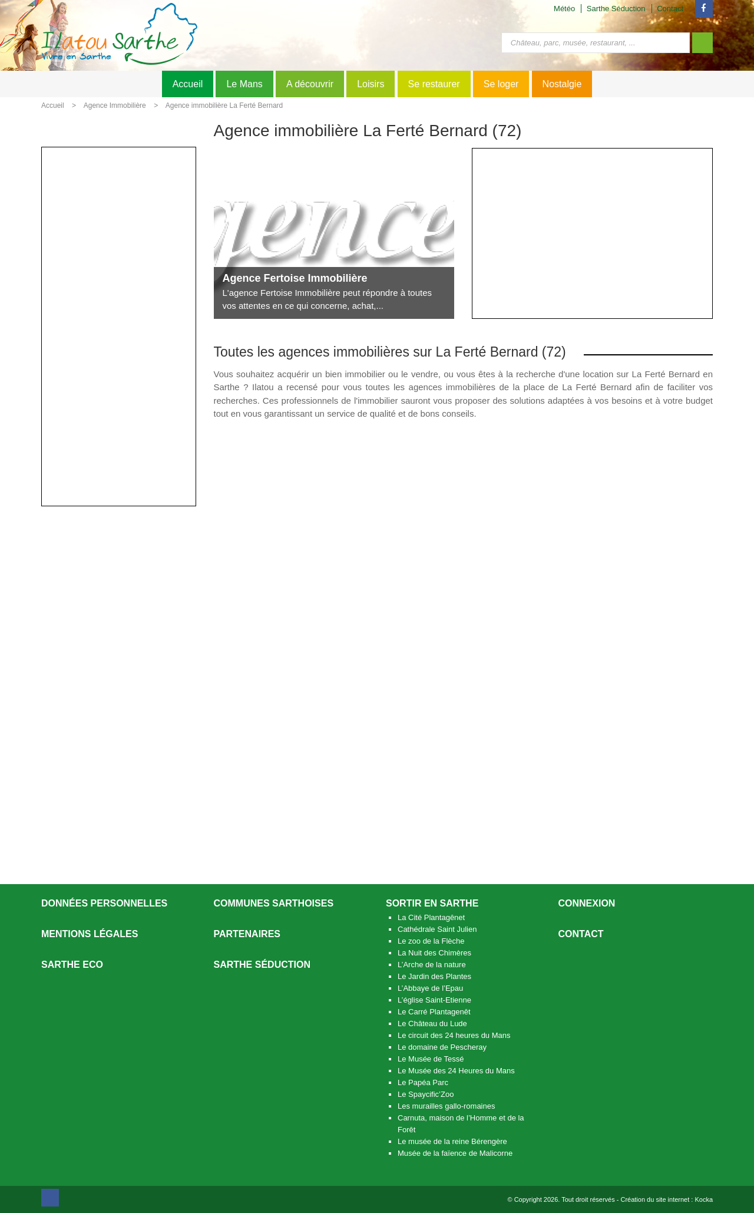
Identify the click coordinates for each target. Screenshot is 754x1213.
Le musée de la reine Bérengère (452, 1141)
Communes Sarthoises (274, 903)
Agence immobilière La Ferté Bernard (224, 105)
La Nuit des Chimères (434, 952)
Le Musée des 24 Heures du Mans (456, 1070)
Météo (564, 8)
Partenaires (247, 934)
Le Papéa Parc (423, 1082)
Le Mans (244, 84)
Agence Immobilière (115, 105)
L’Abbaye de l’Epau (430, 988)
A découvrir (309, 84)
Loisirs (370, 84)
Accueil (188, 84)
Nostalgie (562, 84)
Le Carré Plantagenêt (434, 1011)
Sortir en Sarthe (432, 903)
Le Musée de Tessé (431, 1058)
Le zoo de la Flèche (431, 941)
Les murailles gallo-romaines (446, 1106)
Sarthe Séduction (616, 8)
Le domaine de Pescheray (442, 1047)
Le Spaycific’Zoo (426, 1094)
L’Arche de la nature (432, 964)
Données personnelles (104, 903)
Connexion (587, 903)
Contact (670, 8)
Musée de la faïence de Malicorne (455, 1153)
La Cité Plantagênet (431, 917)
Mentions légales (89, 934)
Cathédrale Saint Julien (437, 929)
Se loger (501, 84)
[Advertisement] (592, 233)
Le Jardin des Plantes (434, 976)
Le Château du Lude (432, 1023)
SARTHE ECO (72, 965)
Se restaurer (434, 84)
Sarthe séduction (262, 965)
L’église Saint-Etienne (434, 1000)
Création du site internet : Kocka (666, 1199)
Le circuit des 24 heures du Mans (454, 1035)
